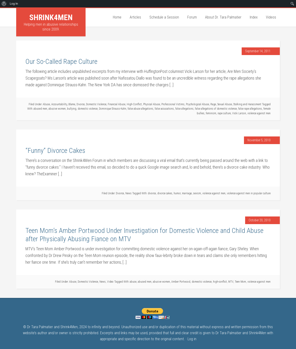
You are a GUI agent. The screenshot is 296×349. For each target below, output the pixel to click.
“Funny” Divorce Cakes (55, 150)
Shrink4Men (51, 17)
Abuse (46, 104)
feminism (211, 113)
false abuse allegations (140, 108)
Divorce (81, 104)
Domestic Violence (96, 104)
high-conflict (220, 281)
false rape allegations (250, 108)
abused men (40, 108)
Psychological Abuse (197, 104)
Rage (213, 104)
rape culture (224, 113)
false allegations (184, 108)
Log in (192, 339)
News (128, 193)
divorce (152, 193)
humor (177, 193)
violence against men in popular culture (249, 193)
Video (110, 281)
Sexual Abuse (224, 104)
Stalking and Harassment (247, 104)
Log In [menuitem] (14, 3)
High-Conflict (134, 104)
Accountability (59, 104)
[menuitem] (4, 3)
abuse (133, 281)
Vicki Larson (239, 113)
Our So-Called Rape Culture (61, 61)
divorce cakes (164, 193)
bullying (71, 108)
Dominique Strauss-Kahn (112, 108)
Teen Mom (240, 281)
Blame (71, 104)
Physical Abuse (151, 104)
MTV (230, 281)
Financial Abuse (116, 104)
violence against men (259, 113)
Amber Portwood (180, 281)
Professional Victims (173, 104)
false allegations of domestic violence (216, 108)
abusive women (57, 108)
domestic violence (88, 108)
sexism (197, 193)
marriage (187, 193)
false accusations (164, 108)
